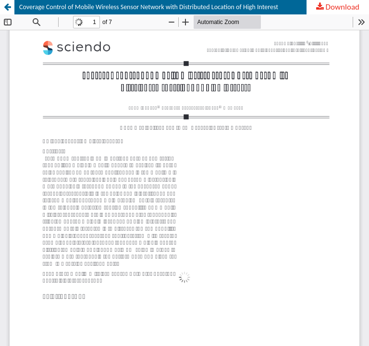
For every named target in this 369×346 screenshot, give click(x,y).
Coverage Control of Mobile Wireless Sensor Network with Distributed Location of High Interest (148, 7)
